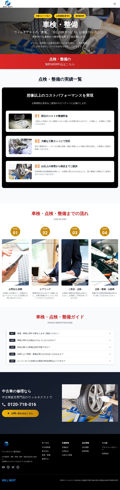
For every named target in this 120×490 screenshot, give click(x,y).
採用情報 (85, 451)
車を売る (45, 451)
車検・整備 (46, 455)
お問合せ (65, 451)
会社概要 (85, 447)
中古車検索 (46, 447)
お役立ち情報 (67, 455)
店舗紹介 (65, 447)
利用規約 (105, 453)
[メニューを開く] (114, 3)
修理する (45, 459)
